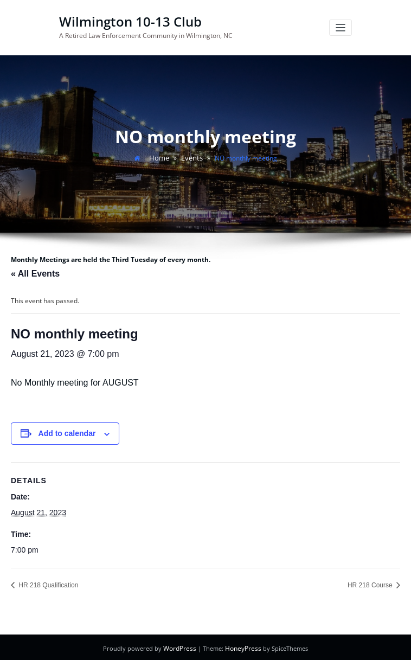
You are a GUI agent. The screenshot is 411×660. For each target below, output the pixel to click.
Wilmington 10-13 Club (126, 20)
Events (191, 156)
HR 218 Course (371, 583)
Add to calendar (67, 431)
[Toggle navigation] (340, 27)
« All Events (35, 271)
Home (160, 156)
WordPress (181, 646)
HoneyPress (242, 646)
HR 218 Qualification (47, 583)
